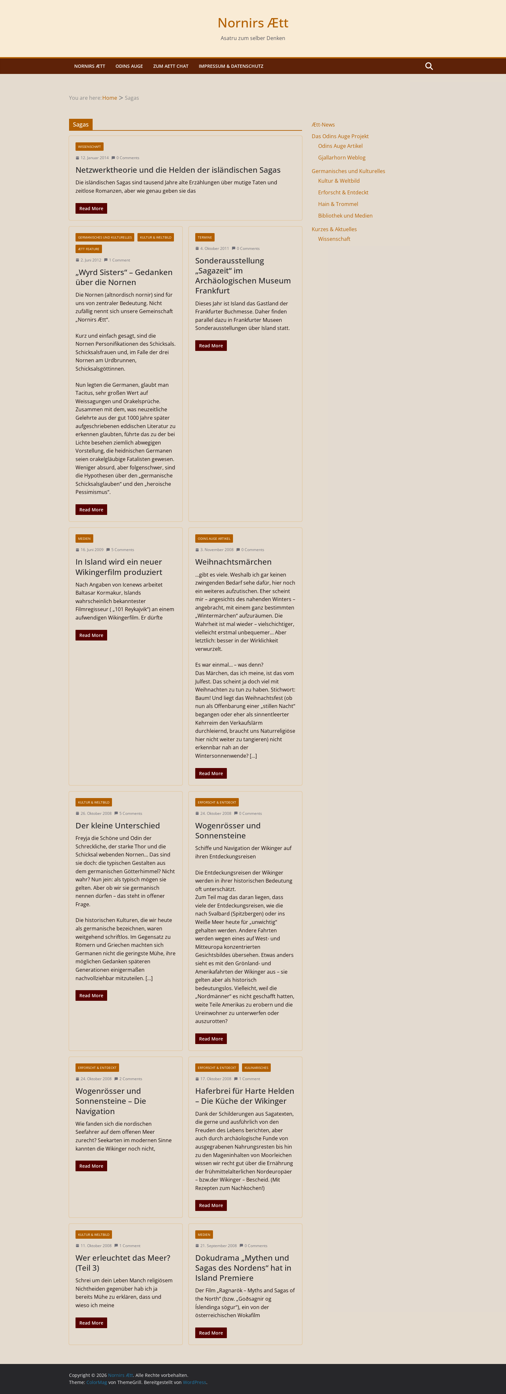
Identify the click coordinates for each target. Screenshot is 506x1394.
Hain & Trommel (338, 204)
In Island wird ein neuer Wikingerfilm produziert (119, 566)
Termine (205, 237)
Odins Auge (129, 66)
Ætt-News (323, 124)
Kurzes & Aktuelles (334, 229)
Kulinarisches (256, 1067)
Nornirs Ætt (253, 22)
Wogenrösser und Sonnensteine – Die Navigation (111, 1100)
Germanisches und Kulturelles (105, 237)
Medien (84, 538)
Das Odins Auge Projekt (340, 136)
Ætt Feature (88, 249)
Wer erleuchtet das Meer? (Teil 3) (123, 1262)
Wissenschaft (89, 146)
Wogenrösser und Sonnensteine (228, 830)
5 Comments (120, 549)
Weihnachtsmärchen (233, 561)
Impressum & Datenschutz (231, 66)
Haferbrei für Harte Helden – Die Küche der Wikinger (244, 1095)
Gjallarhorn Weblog (342, 157)
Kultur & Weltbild (155, 237)
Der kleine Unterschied (118, 825)
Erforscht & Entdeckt (217, 802)
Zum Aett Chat (170, 66)
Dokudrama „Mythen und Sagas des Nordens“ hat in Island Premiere (243, 1267)
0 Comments (125, 157)
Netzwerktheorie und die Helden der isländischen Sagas (178, 169)
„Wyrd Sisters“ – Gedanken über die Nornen (124, 277)
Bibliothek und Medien (345, 215)
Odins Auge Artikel (214, 538)
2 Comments (128, 1078)
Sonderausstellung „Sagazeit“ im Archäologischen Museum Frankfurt (243, 275)
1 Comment (117, 260)
